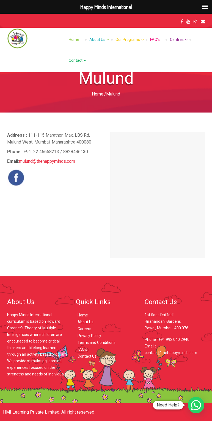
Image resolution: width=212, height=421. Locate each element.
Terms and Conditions (96, 342)
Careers (84, 329)
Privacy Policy (89, 335)
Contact (75, 60)
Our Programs (127, 39)
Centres (177, 39)
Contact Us (87, 356)
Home (74, 39)
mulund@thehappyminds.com (47, 161)
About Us (97, 39)
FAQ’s (155, 39)
